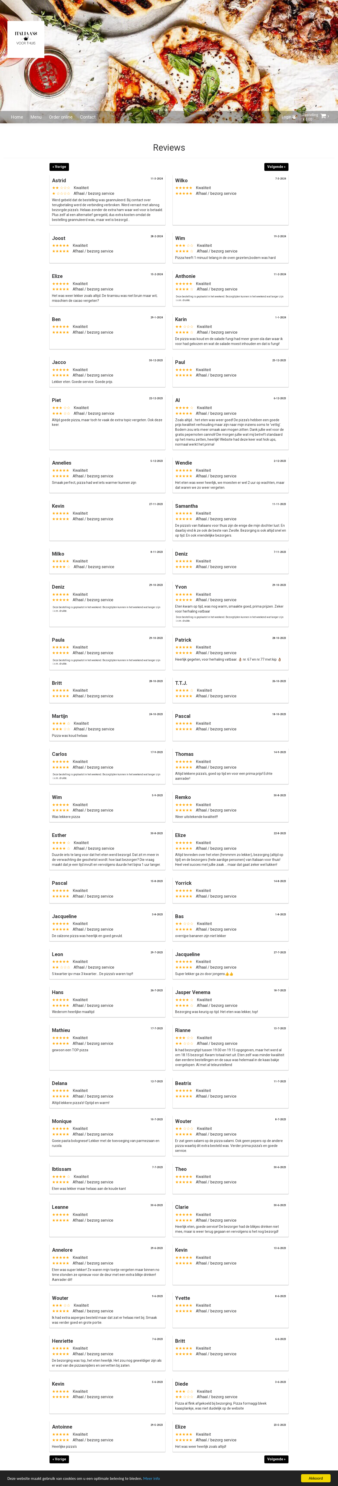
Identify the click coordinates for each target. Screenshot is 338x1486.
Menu (36, 117)
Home (17, 117)
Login (289, 117)
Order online (61, 117)
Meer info (151, 1478)
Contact (88, 117)
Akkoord (316, 1478)
